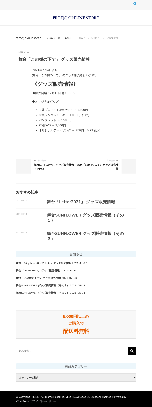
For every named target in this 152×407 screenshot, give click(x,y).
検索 (132, 351)
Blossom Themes (101, 397)
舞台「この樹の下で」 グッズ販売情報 (38, 278)
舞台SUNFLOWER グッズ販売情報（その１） (85, 217)
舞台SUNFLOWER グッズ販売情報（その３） (85, 236)
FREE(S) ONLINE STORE (76, 18)
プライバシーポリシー (43, 401)
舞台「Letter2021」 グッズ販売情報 (81, 202)
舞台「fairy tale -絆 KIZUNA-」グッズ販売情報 (43, 263)
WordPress (22, 401)
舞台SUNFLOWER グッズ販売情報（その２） (42, 293)
